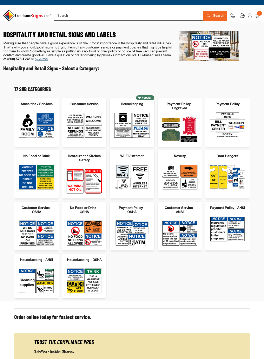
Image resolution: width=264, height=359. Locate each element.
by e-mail (41, 72)
